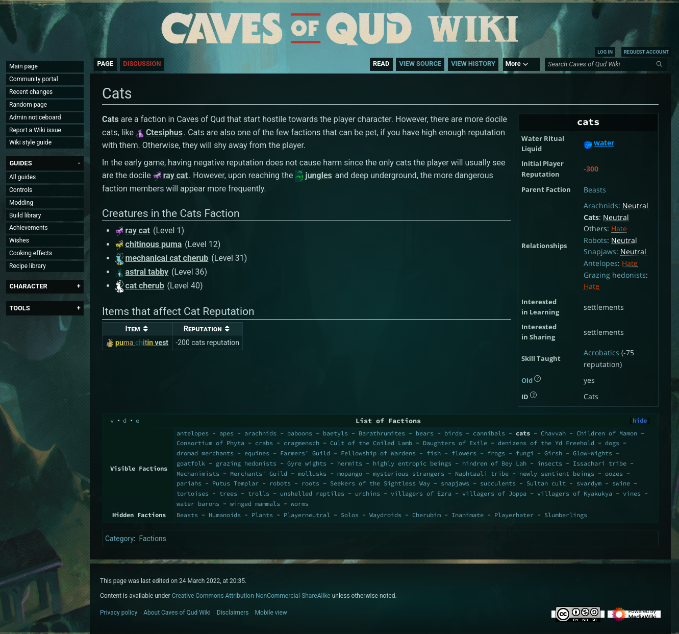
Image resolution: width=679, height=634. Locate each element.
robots (280, 483)
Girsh (553, 453)
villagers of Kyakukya (574, 493)
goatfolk (191, 463)
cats (523, 433)
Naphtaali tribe (482, 473)
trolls (258, 493)
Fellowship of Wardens (378, 453)
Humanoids (225, 515)
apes (226, 433)
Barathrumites (382, 433)
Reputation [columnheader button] (203, 329)
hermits (349, 463)
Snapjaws (600, 251)
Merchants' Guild (258, 473)
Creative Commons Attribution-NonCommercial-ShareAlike (251, 595)
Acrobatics (601, 352)
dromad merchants (205, 453)
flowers (463, 453)
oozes (614, 473)
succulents (498, 483)
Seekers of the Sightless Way (380, 483)
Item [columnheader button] (132, 329)
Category (119, 538)
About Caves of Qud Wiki (177, 612)
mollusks (312, 473)
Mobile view (271, 612)
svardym (588, 483)
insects (549, 463)
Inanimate (467, 515)
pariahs (189, 483)
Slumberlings (565, 515)
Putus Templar (235, 483)
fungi (525, 453)
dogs (612, 443)
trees (228, 493)
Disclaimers (233, 612)
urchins (367, 493)
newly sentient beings (556, 473)
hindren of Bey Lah (494, 463)
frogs (496, 453)
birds (453, 433)
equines (256, 453)
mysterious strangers (408, 473)
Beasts (595, 189)
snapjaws (455, 483)
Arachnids (601, 205)
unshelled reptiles (312, 493)
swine (621, 483)
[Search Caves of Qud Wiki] (607, 64)
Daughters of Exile (455, 443)
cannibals (489, 433)
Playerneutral (307, 515)
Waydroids (385, 515)
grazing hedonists (246, 463)
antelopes (193, 433)
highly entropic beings (412, 463)
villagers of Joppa (494, 493)
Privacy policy (118, 612)
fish (433, 453)
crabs (264, 443)
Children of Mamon (606, 433)
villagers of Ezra (421, 493)
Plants (262, 515)
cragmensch (301, 443)
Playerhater (514, 515)
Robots (595, 240)
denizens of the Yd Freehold (546, 443)
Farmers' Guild (305, 453)
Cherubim (426, 515)
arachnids (260, 433)
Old (527, 380)
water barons (198, 503)
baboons (299, 433)
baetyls (335, 433)
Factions (152, 538)
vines (632, 493)
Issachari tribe (599, 463)
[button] (20, 163)
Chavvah (553, 433)
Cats (591, 217)
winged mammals (255, 503)
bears (425, 433)
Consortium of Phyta (210, 443)
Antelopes (601, 263)
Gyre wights (306, 463)
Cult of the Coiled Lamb (371, 443)
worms (300, 503)
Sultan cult (546, 483)
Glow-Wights (592, 453)
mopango (349, 473)
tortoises (193, 493)
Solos (350, 515)
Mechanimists (198, 473)
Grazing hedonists (615, 275)
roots (310, 483)
